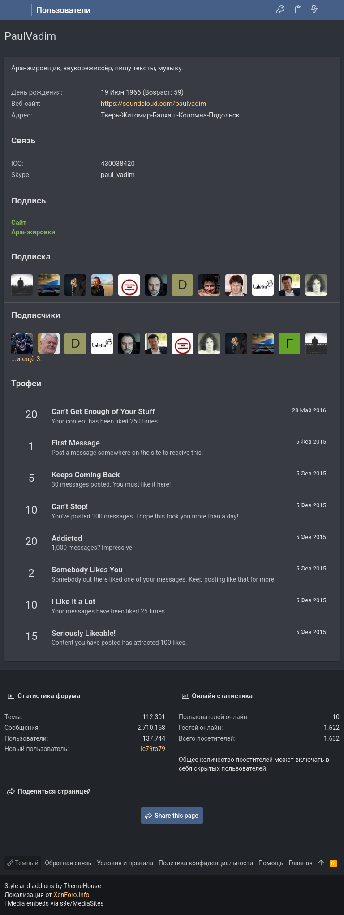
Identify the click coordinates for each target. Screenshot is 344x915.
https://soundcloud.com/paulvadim (153, 103)
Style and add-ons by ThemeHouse (52, 885)
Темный (23, 863)
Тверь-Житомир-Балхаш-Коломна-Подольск (170, 115)
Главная (301, 863)
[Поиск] (331, 10)
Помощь (271, 863)
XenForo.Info (72, 894)
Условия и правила (125, 863)
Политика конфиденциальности (206, 863)
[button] (13, 10)
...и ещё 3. (26, 359)
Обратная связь (68, 863)
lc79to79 (153, 748)
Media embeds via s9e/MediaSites (56, 903)
